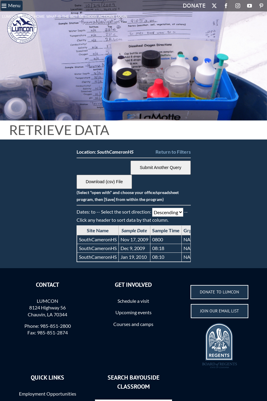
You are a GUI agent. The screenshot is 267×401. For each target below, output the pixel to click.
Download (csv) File (104, 181)
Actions (106, 16)
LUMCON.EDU (14, 16)
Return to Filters (173, 152)
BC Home (36, 16)
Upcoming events (133, 312)
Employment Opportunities (47, 393)
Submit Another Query (160, 167)
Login (121, 16)
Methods (88, 16)
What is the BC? (61, 16)
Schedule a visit (133, 301)
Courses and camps (133, 324)
